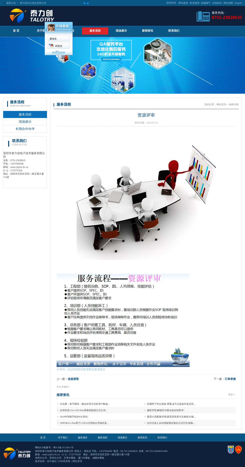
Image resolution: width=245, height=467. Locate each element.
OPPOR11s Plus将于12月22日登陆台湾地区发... (84, 423)
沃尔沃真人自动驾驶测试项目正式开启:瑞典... (171, 423)
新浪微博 (194, 3)
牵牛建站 (52, 461)
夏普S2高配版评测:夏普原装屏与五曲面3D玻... (171, 416)
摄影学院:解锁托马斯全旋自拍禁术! (165, 410)
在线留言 (217, 3)
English (238, 3)
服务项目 (82, 437)
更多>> (232, 394)
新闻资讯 (147, 30)
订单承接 (230, 378)
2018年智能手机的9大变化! (74, 416)
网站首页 (221, 104)
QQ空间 (72, 369)
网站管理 (77, 461)
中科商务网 (64, 461)
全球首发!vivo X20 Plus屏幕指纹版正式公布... (83, 410)
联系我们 (173, 30)
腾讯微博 (183, 3)
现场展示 (121, 30)
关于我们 (42, 30)
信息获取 (73, 378)
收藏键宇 (206, 3)
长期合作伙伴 (25, 128)
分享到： (62, 369)
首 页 (16, 30)
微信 (102, 369)
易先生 (53, 38)
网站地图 (228, 3)
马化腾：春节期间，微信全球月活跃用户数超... (85, 404)
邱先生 (58, 46)
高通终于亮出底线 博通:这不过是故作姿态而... (171, 404)
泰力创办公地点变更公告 (33, 3)
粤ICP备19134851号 (63, 447)
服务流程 (95, 30)
